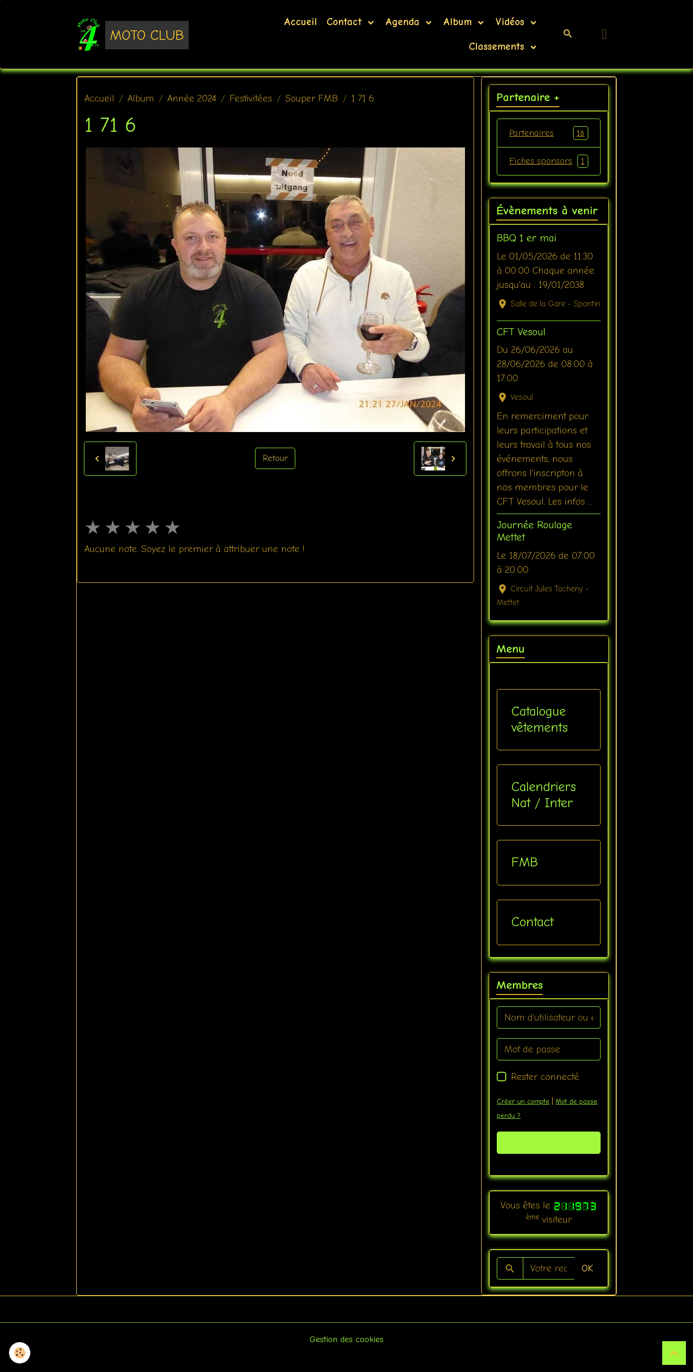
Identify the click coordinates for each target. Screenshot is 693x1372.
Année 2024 (191, 98)
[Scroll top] (674, 1353)
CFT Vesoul (521, 347)
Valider (548, 1158)
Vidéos (511, 22)
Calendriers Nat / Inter (543, 811)
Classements (496, 46)
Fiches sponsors (548, 169)
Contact (346, 22)
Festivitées (250, 98)
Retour (275, 458)
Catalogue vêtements (539, 735)
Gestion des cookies (347, 1355)
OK (587, 1284)
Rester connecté (545, 1092)
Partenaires (548, 133)
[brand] (132, 34)
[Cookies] (20, 1352)
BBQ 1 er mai (526, 254)
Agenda (404, 22)
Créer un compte (524, 1117)
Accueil (300, 22)
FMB (524, 878)
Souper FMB (311, 98)
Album (459, 22)
